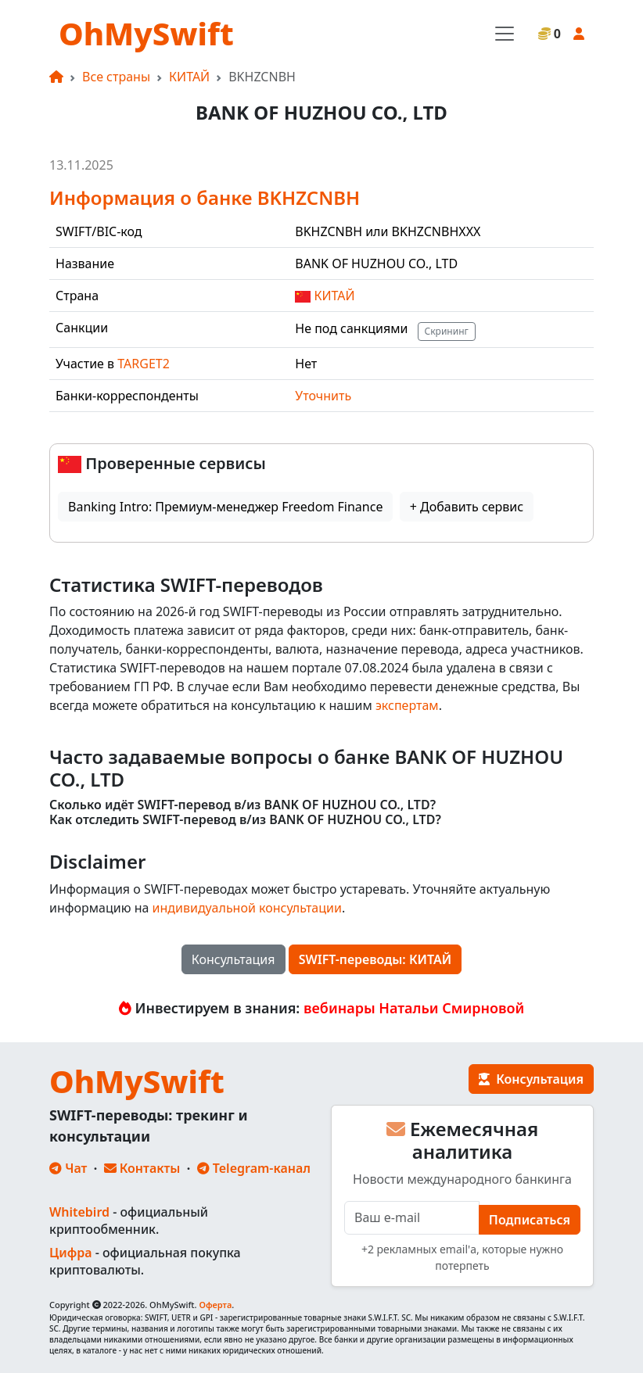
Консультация (233, 959)
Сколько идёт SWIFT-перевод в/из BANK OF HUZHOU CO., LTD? (242, 805)
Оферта (215, 1304)
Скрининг (447, 331)
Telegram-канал (254, 1168)
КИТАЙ (189, 76)
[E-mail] (412, 1218)
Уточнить (323, 395)
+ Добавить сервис (466, 506)
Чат (68, 1168)
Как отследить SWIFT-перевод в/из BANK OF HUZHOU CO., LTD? (245, 819)
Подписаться (529, 1219)
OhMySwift (146, 33)
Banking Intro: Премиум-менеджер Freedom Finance (225, 506)
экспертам (407, 705)
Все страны (116, 76)
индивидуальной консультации (247, 907)
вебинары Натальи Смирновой (414, 1007)
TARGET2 (143, 363)
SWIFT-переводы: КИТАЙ (375, 959)
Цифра (70, 1252)
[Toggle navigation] (504, 33)
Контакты (142, 1168)
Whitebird (79, 1212)
